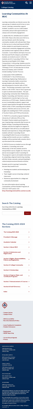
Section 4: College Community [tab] (13, 265)
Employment (7, 331)
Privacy (5, 339)
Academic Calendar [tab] (10, 242)
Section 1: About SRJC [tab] (11, 247)
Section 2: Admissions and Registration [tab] (12, 252)
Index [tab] (5, 291)
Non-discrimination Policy (11, 320)
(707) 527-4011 (5, 351)
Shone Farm (5, 382)
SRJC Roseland (6, 373)
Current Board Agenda (10, 337)
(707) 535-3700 (5, 387)
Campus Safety (8, 312)
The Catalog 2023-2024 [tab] (11, 232)
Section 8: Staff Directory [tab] (12, 286)
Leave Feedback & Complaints (12, 325)
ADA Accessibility (8, 319)
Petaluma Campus (7, 354)
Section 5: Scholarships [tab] (11, 270)
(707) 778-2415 (5, 360)
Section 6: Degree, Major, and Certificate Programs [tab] (13, 275)
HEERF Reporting (8, 333)
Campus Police (7, 314)
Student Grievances (9, 327)
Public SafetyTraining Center (7, 364)
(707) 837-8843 (5, 370)
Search (27, 213)
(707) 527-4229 (5, 378)
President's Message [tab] (10, 237)
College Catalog (7, 7)
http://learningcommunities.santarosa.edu (16, 191)
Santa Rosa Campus (8, 346)
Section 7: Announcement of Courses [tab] (16, 281)
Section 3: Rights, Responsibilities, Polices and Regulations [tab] (15, 259)
